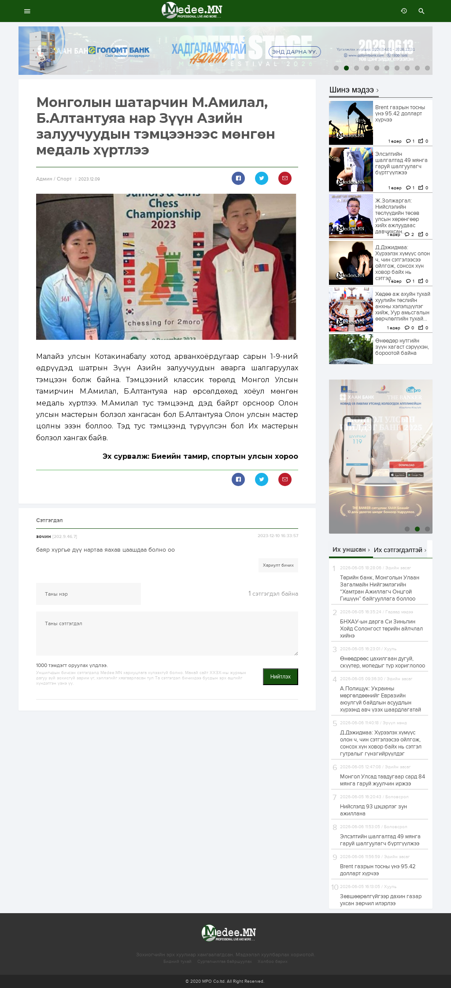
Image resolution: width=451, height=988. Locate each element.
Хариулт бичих (278, 565)
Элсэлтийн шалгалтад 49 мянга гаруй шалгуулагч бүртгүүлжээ (401, 163)
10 (427, 68)
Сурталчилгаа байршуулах (224, 961)
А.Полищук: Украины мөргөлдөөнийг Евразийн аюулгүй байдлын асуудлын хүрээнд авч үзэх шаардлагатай (380, 699)
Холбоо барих (273, 961)
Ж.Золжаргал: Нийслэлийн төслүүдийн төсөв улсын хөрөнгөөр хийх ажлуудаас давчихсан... (397, 216)
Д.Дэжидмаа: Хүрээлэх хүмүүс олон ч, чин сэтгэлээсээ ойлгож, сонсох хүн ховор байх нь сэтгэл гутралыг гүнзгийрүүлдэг (380, 743)
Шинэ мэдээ (351, 90)
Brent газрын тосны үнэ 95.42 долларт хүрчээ (400, 113)
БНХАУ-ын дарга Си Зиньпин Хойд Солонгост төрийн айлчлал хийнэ (381, 628)
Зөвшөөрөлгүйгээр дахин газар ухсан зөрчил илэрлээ (380, 900)
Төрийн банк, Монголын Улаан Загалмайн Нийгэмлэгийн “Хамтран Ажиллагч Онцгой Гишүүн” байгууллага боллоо (379, 588)
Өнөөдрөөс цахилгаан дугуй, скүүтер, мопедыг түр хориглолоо (382, 662)
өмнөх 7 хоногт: (401, 11)
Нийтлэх (280, 677)
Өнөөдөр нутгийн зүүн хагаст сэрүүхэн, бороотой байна (402, 347)
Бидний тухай (177, 961)
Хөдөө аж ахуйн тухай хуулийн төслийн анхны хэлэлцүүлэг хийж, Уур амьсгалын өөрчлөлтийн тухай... (402, 306)
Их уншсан (349, 550)
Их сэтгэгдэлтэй (398, 549)
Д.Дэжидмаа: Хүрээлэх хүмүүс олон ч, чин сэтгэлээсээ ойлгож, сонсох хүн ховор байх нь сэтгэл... (402, 262)
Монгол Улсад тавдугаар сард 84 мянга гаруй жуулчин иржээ (382, 780)
